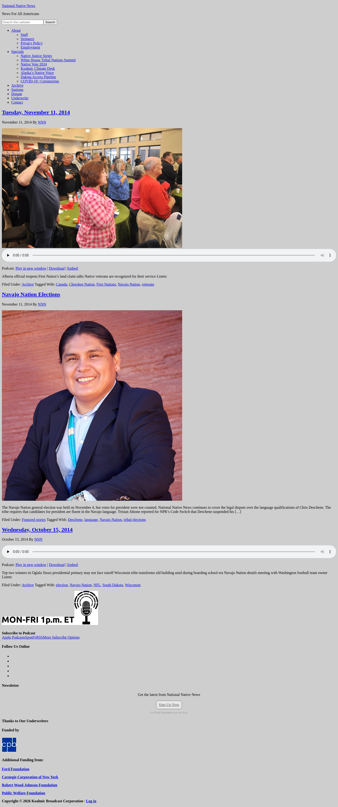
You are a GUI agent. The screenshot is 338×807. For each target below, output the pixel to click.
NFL (96, 585)
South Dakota (113, 585)
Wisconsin (133, 585)
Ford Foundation (15, 769)
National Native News (18, 6)
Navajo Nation (129, 284)
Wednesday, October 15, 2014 (37, 530)
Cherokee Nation (82, 284)
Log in (91, 801)
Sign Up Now (169, 705)
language (91, 520)
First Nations (106, 284)
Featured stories (34, 520)
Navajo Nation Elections (31, 294)
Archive (28, 284)
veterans (148, 284)
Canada (61, 284)
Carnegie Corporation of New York (30, 777)
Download (57, 268)
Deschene (75, 520)
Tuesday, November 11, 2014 (36, 112)
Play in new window (30, 268)
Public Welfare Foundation (23, 793)
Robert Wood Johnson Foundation (29, 785)
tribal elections (135, 520)
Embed (72, 268)
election (62, 585)
